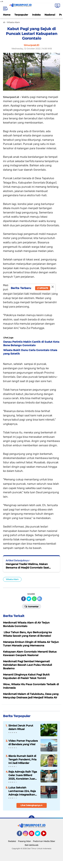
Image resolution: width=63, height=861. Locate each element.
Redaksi (12, 841)
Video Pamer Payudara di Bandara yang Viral (23, 742)
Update (42, 288)
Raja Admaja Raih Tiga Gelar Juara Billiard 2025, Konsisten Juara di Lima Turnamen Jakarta (22, 775)
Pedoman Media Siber (44, 841)
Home (6, 14)
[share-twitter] (29, 598)
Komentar (31, 606)
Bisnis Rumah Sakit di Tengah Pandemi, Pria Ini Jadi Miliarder (22, 759)
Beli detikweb (31, 845)
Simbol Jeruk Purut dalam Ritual (20, 727)
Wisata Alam (12, 579)
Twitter (39, 835)
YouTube (46, 835)
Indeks (36, 14)
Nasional (50, 14)
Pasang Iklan (24, 841)
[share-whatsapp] (34, 598)
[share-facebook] (23, 598)
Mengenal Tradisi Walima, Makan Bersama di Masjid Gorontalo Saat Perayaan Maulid (27, 565)
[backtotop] (32, 818)
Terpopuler (21, 14)
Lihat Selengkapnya (31, 805)
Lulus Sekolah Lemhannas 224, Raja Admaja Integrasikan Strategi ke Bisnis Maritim (22, 791)
